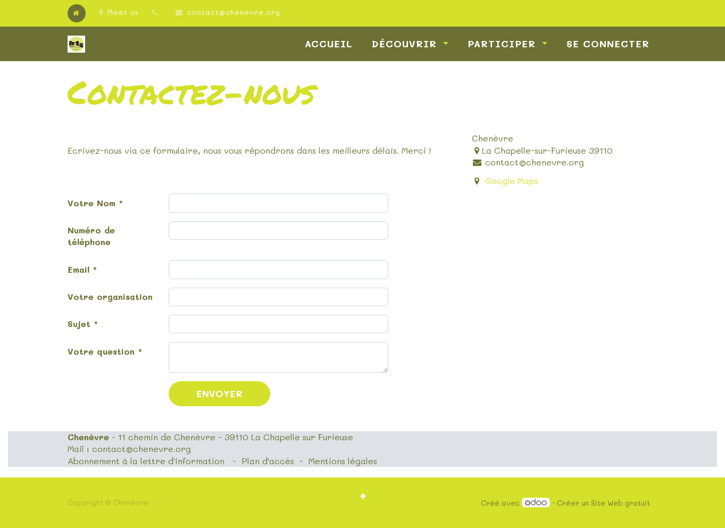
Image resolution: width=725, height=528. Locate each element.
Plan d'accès (267, 460)
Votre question (101, 351)
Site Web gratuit (620, 502)
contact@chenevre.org (233, 11)
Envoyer (219, 393)
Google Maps (511, 180)
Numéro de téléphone (91, 235)
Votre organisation (110, 296)
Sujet (79, 323)
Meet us (119, 11)
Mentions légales (343, 460)
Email (78, 269)
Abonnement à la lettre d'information (146, 460)
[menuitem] (328, 44)
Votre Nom (91, 202)
